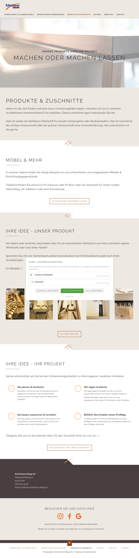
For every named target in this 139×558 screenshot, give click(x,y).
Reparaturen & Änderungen (53, 548)
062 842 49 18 (21, 484)
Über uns (113, 548)
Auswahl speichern (48, 291)
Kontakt (125, 548)
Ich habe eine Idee (69, 334)
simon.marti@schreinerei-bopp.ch (31, 487)
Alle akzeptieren (72, 291)
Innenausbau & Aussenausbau (23, 548)
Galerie (100, 548)
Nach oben (69, 543)
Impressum (79, 552)
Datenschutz (91, 552)
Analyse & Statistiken (44, 275)
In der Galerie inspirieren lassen (69, 201)
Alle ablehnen (94, 291)
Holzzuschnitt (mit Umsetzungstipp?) (69, 448)
